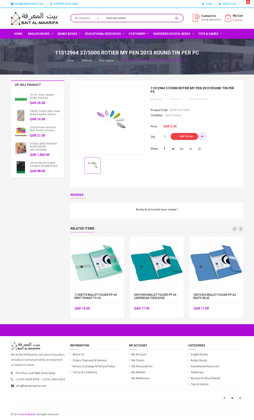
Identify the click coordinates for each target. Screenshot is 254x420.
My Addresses (140, 378)
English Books (39, 33)
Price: (154, 126)
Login (207, 3)
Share (154, 148)
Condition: (157, 115)
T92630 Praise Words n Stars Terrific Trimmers (43, 129)
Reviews (77, 195)
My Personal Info (142, 366)
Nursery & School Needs (205, 378)
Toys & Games (208, 33)
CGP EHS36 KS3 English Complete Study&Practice (44, 164)
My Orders (138, 360)
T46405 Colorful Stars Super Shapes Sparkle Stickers (45, 112)
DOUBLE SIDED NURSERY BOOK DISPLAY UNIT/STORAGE (43, 146)
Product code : (160, 110)
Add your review (198, 99)
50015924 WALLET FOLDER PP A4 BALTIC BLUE (214, 296)
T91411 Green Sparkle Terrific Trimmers (42, 96)
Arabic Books (67, 33)
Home (18, 33)
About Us (78, 354)
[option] (92, 165)
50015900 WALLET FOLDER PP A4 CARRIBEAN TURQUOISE (155, 296)
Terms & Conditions (85, 372)
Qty (153, 136)
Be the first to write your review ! (157, 209)
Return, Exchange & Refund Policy (94, 366)
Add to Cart (186, 136)
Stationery (137, 33)
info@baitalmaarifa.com (31, 385)
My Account (139, 354)
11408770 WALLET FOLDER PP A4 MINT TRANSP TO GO (95, 296)
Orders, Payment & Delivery (90, 360)
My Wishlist (138, 372)
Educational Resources (103, 33)
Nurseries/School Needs (171, 33)
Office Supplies (106, 60)
